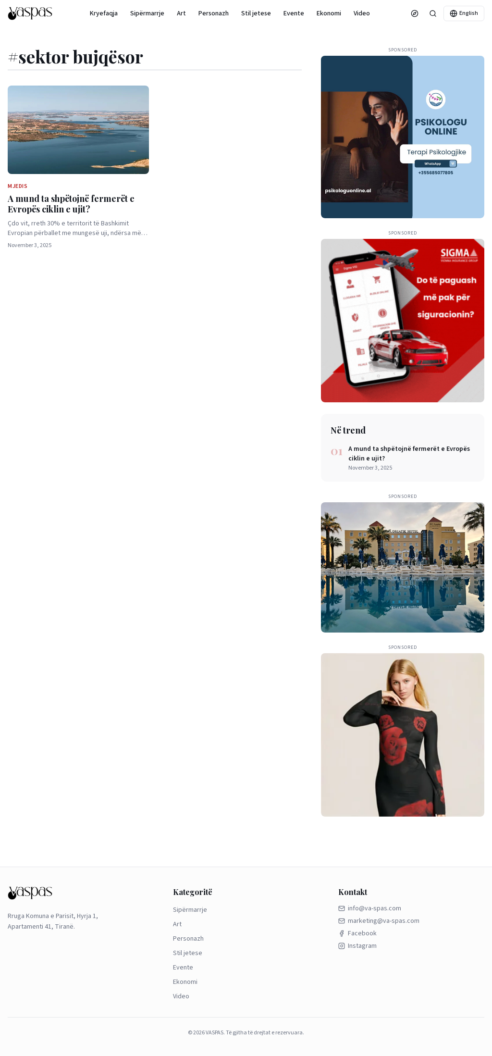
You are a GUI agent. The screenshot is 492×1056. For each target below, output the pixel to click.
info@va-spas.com (369, 908)
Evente (293, 13)
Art (181, 13)
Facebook (357, 933)
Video (362, 13)
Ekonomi (329, 13)
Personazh (213, 13)
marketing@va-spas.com (378, 921)
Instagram (357, 946)
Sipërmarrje (147, 13)
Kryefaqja (104, 13)
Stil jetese (256, 13)
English (464, 13)
